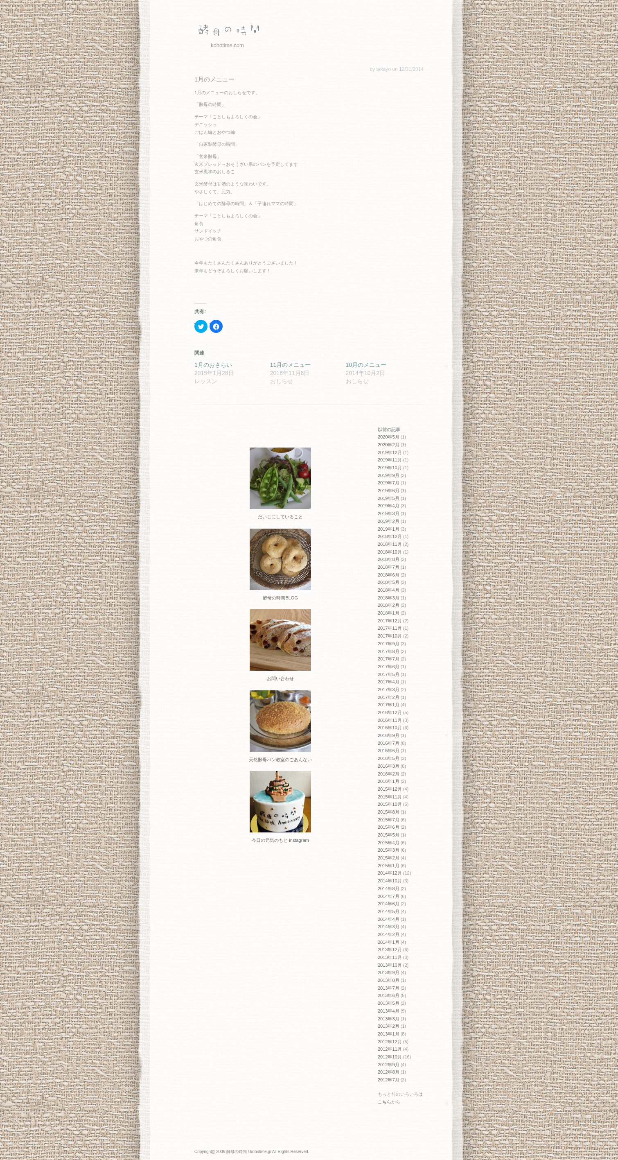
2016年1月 (388, 781)
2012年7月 (388, 1079)
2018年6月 (388, 574)
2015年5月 (388, 834)
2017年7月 (388, 658)
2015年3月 (388, 850)
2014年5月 (388, 911)
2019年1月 (388, 529)
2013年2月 (388, 1026)
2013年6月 (388, 995)
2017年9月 (388, 643)
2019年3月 (388, 513)
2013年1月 (388, 1033)
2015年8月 (388, 812)
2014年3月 (388, 926)
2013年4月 (388, 1010)
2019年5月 (388, 498)
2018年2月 (388, 605)
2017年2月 (388, 697)
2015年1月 (388, 865)
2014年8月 (388, 888)
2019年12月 (390, 452)
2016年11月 (390, 720)
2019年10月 (390, 467)
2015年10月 (390, 804)
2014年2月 (388, 934)
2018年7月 (388, 567)
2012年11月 (390, 1049)
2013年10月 (390, 965)
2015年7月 (388, 819)
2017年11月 (390, 628)
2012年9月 (388, 1064)
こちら (384, 1101)
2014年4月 (388, 919)
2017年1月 (388, 704)
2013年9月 (388, 972)
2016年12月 (390, 712)
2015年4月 (388, 842)
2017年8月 (388, 651)
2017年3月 (388, 689)
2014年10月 (390, 880)
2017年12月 (390, 620)
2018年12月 (390, 536)
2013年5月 (388, 1003)
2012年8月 (388, 1072)
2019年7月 (388, 482)
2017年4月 (388, 681)
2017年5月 (388, 674)
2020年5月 (388, 436)
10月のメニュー (366, 365)
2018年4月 (388, 590)
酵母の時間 (227, 31)
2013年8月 (388, 980)
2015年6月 (388, 827)
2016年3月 (388, 766)
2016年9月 (388, 735)
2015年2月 (388, 857)
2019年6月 (388, 490)
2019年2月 (388, 521)
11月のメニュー (290, 365)
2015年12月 (390, 789)
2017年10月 (390, 635)
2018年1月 (388, 613)
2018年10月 (390, 551)
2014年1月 (388, 942)
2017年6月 (388, 666)
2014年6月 (388, 903)
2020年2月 (388, 444)
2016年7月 (388, 743)
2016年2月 (388, 773)
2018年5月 (388, 582)
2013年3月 (388, 1018)
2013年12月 (390, 949)
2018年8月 (388, 559)
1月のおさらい (213, 365)
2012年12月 (390, 1041)
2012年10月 (390, 1056)
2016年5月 (388, 758)
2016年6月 (388, 750)
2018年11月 (390, 544)
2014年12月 (390, 873)
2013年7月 (388, 988)
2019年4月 (388, 505)
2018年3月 (388, 597)
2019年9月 (388, 475)
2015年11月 (390, 796)
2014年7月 (388, 896)
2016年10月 (390, 727)
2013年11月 (390, 957)
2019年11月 (390, 459)
